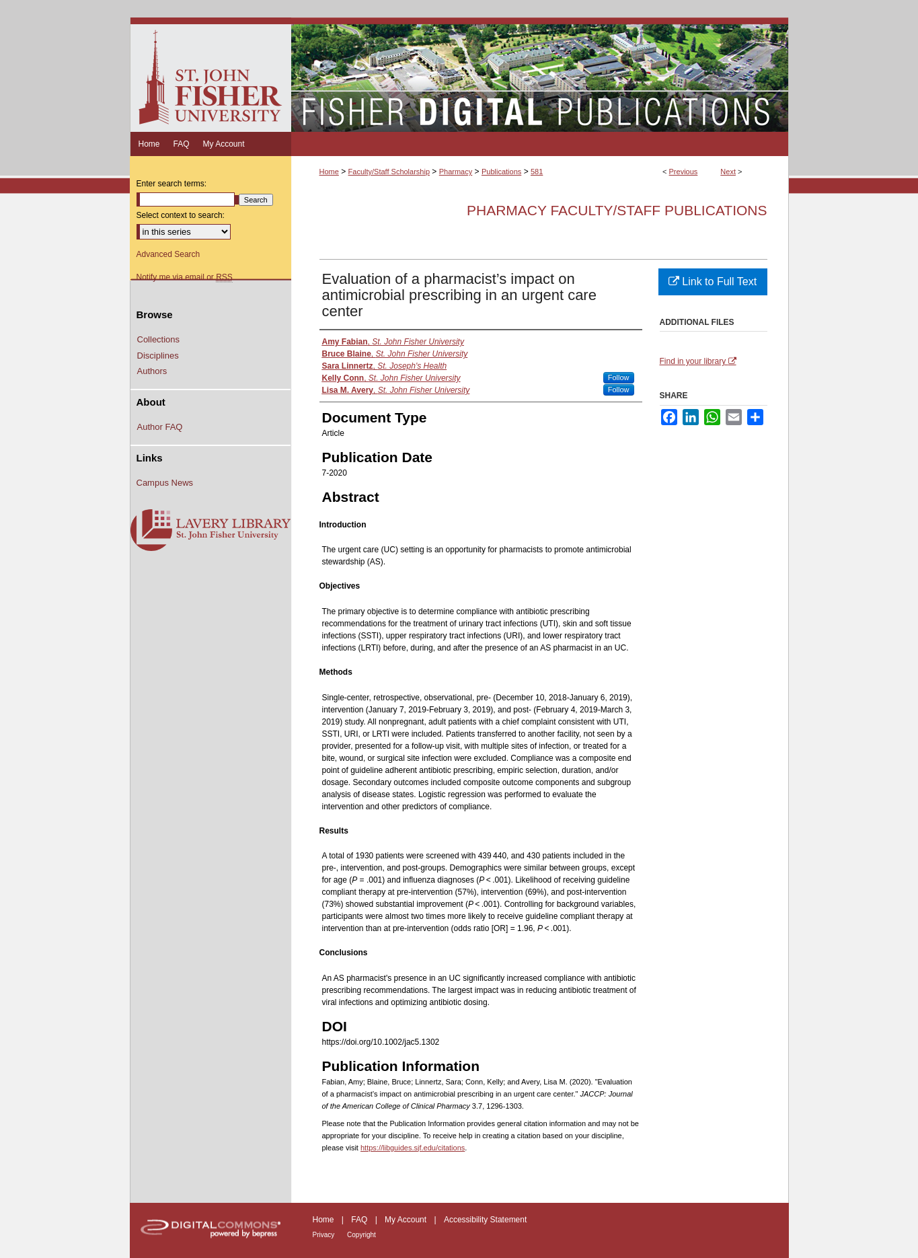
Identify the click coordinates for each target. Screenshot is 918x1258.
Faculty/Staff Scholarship (389, 172)
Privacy (325, 1234)
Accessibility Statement (485, 1219)
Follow (618, 377)
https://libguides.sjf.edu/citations (412, 1148)
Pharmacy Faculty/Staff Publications (617, 210)
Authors (152, 371)
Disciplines (158, 355)
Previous (683, 172)
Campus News (165, 483)
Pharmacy (456, 172)
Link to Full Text (712, 281)
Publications (501, 172)
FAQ (360, 1219)
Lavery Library (210, 530)
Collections (158, 339)
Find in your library (698, 361)
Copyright (361, 1234)
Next (728, 172)
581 (537, 172)
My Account (406, 1219)
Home (329, 172)
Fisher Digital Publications (539, 74)
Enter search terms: (172, 183)
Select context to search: (181, 215)
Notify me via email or (185, 277)
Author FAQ (160, 427)
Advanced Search (168, 254)
